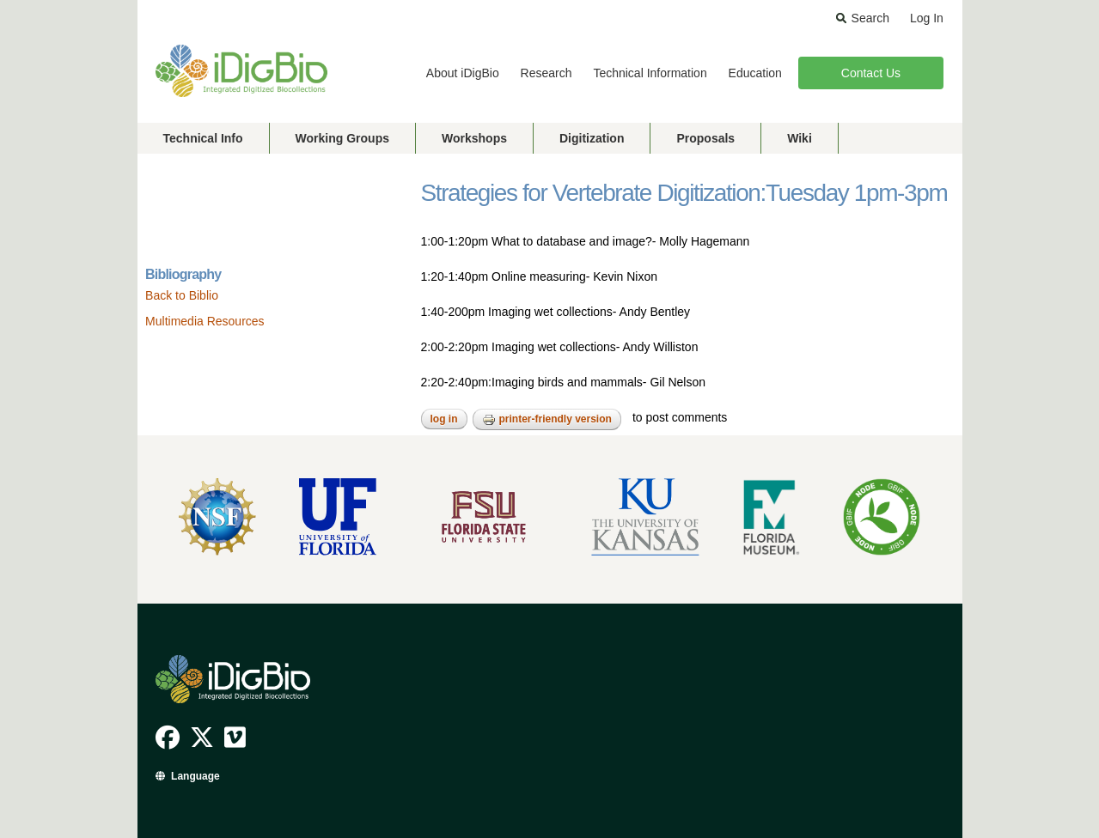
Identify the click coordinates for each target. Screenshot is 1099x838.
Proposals (705, 138)
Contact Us (871, 73)
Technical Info (203, 138)
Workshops (474, 138)
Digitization (591, 138)
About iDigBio (462, 73)
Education (755, 73)
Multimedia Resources (205, 321)
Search (870, 18)
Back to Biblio (181, 295)
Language (195, 776)
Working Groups (342, 138)
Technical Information (649, 73)
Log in (444, 419)
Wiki (799, 138)
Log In (926, 18)
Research (546, 73)
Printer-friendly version (547, 420)
